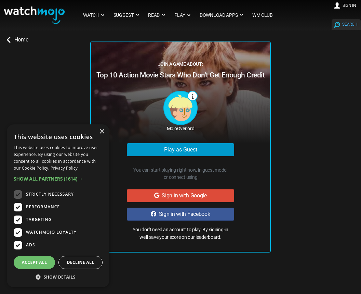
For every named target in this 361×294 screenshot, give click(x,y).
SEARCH (349, 24)
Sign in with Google (180, 195)
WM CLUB (262, 15)
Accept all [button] (34, 262)
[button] (58, 178)
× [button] (101, 131)
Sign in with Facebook (180, 214)
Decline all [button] (80, 262)
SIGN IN (349, 5)
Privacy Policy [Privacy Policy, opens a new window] (64, 168)
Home (17, 40)
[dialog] (58, 205)
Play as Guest (180, 149)
